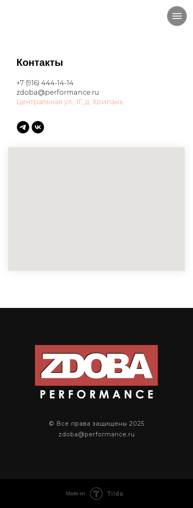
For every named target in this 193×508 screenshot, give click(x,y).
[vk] (38, 127)
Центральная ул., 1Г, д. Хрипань (69, 102)
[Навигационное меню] (176, 16)
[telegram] (23, 127)
